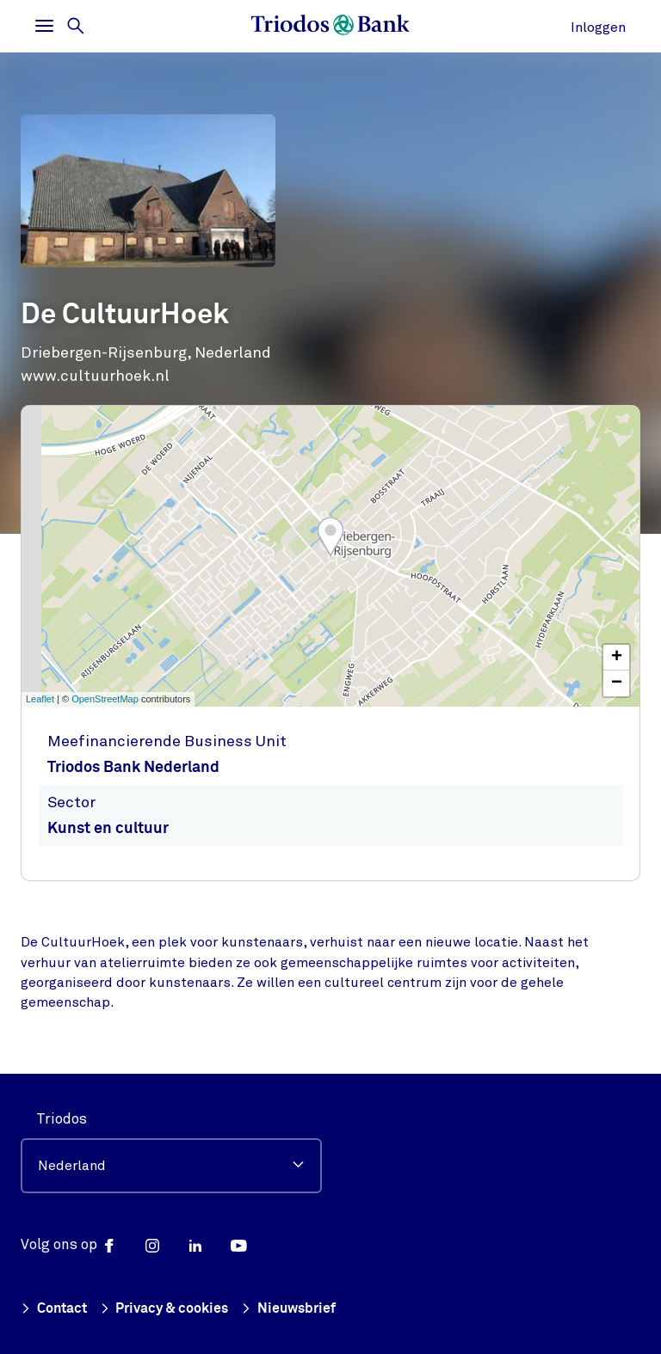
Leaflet (40, 699)
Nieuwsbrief (300, 1309)
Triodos (61, 1119)
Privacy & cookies (171, 1309)
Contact (56, 1309)
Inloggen (598, 27)
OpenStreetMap (105, 699)
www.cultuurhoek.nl (95, 375)
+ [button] (616, 658)
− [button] (616, 683)
